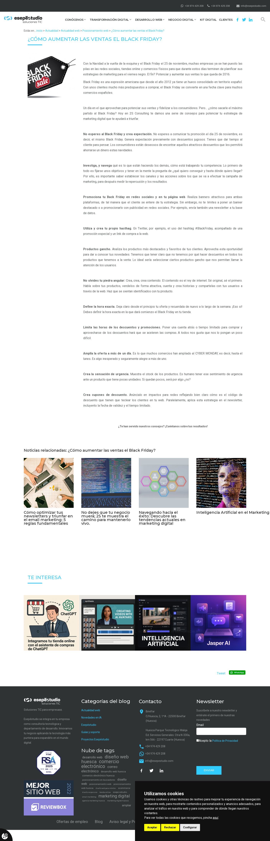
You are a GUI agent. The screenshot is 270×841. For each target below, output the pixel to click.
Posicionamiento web (95, 30)
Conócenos (74, 19)
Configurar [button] (190, 827)
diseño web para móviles (106, 788)
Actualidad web (70, 30)
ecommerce (124, 787)
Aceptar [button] (152, 827)
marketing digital (114, 795)
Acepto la (217, 740)
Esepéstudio (88, 724)
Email (200, 724)
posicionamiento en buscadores (98, 779)
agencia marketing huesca (93, 800)
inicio (39, 30)
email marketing (89, 796)
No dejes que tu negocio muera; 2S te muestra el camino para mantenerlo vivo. (106, 517)
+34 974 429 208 (194, 5)
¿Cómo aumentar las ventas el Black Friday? (137, 30)
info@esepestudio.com (253, 5)
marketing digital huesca (118, 800)
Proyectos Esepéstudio (95, 738)
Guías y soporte (90, 731)
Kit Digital (208, 19)
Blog (99, 821)
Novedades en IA (91, 717)
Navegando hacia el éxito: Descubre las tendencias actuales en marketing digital (162, 517)
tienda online (105, 792)
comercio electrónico (100, 763)
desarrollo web (92, 757)
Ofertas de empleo (72, 821)
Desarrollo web (148, 19)
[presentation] (225, 753)
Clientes (226, 19)
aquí (215, 818)
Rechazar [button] (170, 827)
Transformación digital (109, 19)
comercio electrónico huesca (98, 775)
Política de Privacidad (225, 740)
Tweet (221, 673)
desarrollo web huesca (113, 771)
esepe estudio (120, 791)
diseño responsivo (89, 792)
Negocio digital (181, 19)
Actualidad (51, 30)
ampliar (126, 804)
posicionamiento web (100, 783)
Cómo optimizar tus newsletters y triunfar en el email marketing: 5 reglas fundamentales (48, 517)
